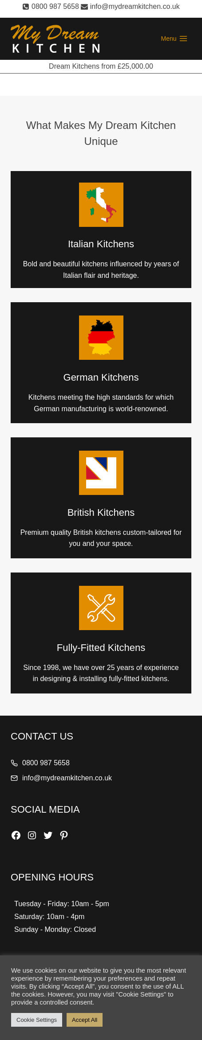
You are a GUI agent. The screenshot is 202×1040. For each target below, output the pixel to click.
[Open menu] (174, 39)
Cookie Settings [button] (36, 1020)
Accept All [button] (84, 1020)
